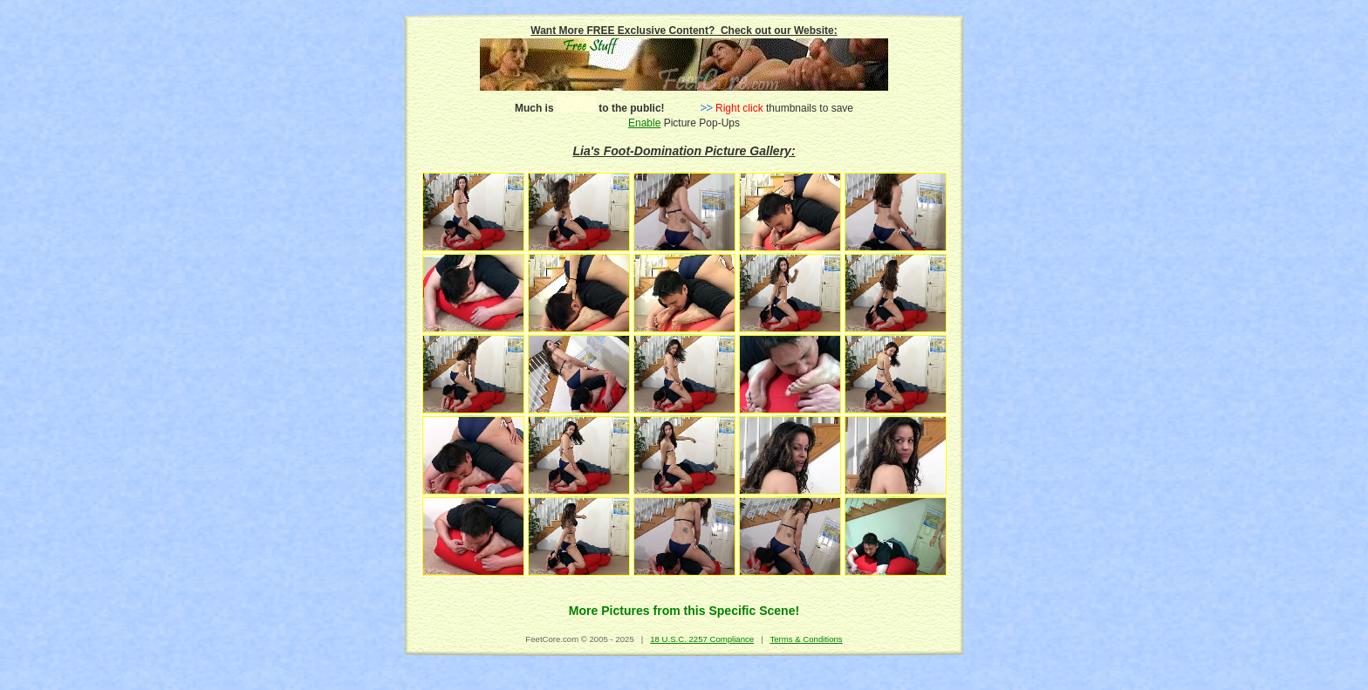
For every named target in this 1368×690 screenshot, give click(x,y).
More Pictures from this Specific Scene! (684, 611)
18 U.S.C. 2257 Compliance (702, 639)
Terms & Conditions (806, 639)
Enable (644, 123)
